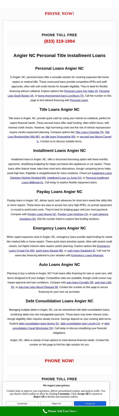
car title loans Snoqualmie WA (58, 136)
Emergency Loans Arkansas (87, 255)
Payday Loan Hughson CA (73, 214)
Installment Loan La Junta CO (64, 177)
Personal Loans (79, 100)
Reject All (56, 403)
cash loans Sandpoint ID (81, 250)
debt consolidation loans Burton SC (39, 323)
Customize (22, 403)
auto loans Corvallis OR (79, 282)
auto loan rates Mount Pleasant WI (38, 287)
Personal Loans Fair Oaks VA (81, 91)
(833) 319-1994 (59, 41)
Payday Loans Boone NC (41, 214)
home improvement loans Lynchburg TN (61, 95)
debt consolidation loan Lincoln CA (80, 323)
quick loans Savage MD (49, 250)
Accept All (90, 403)
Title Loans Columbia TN (89, 132)
